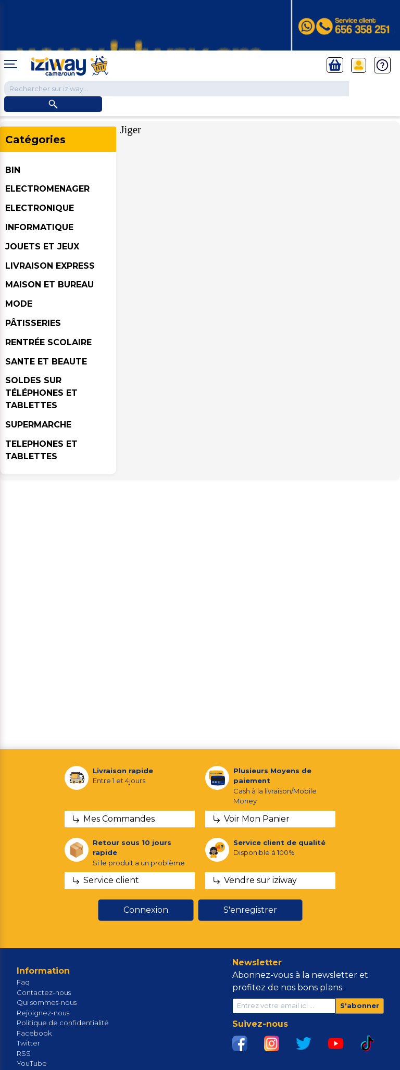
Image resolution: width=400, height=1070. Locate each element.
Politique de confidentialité (63, 1022)
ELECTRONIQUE (39, 208)
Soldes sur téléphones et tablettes (41, 392)
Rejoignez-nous (43, 1013)
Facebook (34, 1033)
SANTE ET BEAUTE (46, 362)
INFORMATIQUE (39, 227)
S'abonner (359, 1005)
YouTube (32, 1063)
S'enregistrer (250, 910)
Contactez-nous (44, 992)
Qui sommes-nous (47, 1002)
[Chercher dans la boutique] (176, 89)
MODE (18, 304)
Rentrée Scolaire (48, 342)
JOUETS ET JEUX (42, 246)
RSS (24, 1053)
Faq (23, 982)
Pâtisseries (33, 323)
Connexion (145, 910)
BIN (12, 170)
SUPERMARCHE (38, 425)
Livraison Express (50, 266)
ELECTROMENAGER (47, 189)
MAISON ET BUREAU (49, 284)
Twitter (28, 1043)
